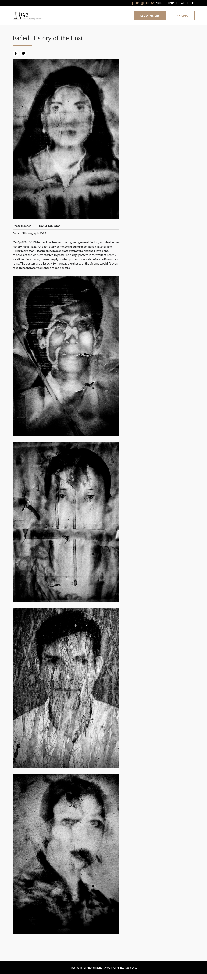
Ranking (181, 15)
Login (191, 3)
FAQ (182, 3)
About (160, 3)
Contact (172, 3)
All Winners (150, 15)
